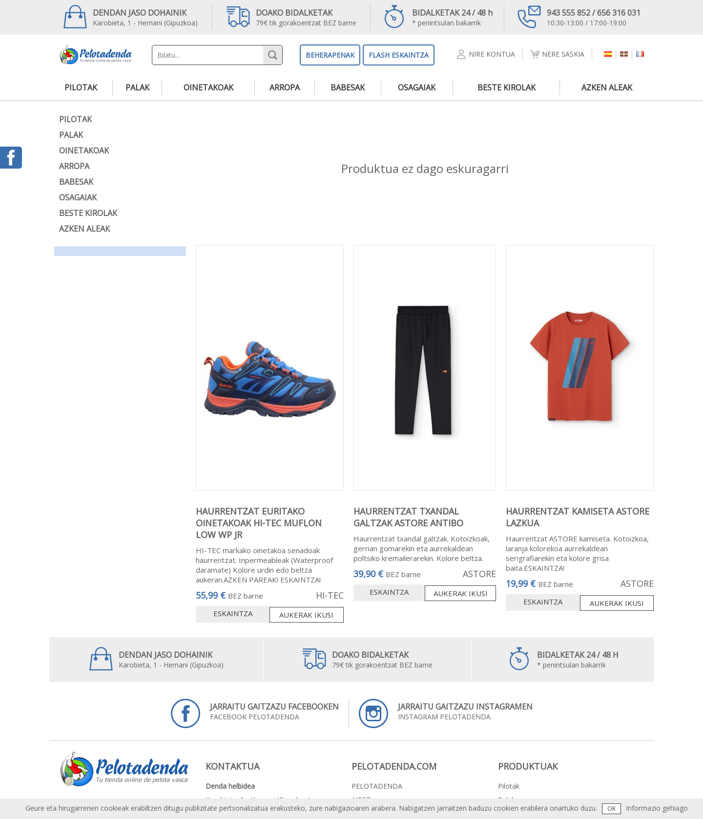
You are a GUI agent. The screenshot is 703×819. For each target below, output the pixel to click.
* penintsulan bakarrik (438, 16)
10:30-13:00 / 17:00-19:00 (579, 16)
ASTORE (479, 574)
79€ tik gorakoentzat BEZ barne (291, 16)
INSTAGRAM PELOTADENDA (446, 713)
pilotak (80, 87)
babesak (348, 87)
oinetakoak (208, 87)
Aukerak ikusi (306, 615)
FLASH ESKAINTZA (399, 55)
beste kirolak (506, 87)
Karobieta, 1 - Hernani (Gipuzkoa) (130, 16)
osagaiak (416, 87)
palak (137, 87)
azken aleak (606, 87)
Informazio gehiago (657, 808)
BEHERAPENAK (330, 55)
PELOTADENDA (377, 786)
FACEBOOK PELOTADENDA (255, 713)
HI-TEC (330, 595)
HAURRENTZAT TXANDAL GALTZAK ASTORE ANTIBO (408, 517)
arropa (284, 87)
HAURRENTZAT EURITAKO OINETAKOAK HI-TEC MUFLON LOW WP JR (259, 522)
